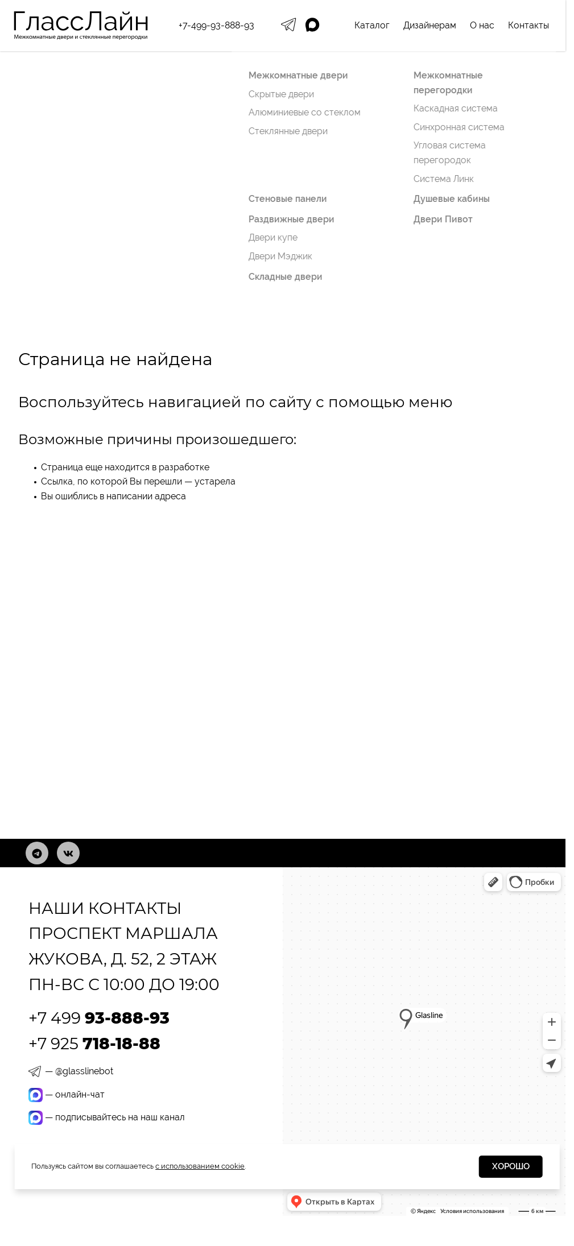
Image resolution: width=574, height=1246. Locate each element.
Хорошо (511, 1166)
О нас (482, 25)
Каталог (372, 25)
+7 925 (94, 1043)
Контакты (528, 25)
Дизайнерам (429, 25)
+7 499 (99, 1018)
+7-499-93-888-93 (216, 25)
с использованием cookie (200, 1166)
